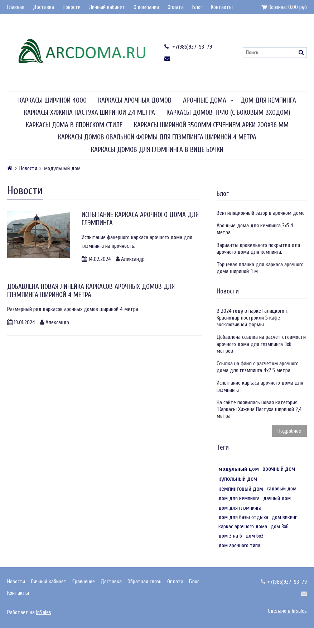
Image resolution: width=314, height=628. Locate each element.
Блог (197, 7)
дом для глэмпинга (239, 508)
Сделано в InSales (287, 611)
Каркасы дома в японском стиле (74, 125)
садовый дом (281, 488)
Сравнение (83, 581)
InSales (43, 612)
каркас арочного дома (242, 526)
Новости (72, 7)
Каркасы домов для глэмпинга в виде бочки (157, 150)
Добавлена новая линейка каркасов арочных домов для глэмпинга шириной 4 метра (91, 291)
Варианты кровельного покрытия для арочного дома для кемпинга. (258, 248)
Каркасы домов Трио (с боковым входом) (228, 113)
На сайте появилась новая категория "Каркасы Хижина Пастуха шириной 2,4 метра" (259, 409)
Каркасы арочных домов (135, 100)
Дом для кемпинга (268, 100)
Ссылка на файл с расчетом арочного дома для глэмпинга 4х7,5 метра (258, 367)
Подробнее (289, 431)
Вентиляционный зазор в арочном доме (261, 213)
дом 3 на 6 (230, 536)
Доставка (43, 7)
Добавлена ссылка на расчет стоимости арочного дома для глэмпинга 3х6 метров (261, 344)
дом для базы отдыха (243, 517)
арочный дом (278, 469)
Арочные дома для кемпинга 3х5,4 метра (255, 229)
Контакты (222, 7)
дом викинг (284, 517)
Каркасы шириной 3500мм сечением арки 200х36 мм (211, 125)
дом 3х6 (280, 526)
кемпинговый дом (240, 489)
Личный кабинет (107, 7)
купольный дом (237, 479)
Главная (15, 7)
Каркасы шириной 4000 (52, 100)
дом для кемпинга (239, 498)
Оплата (176, 7)
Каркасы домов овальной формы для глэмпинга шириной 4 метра (157, 137)
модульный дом (238, 469)
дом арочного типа (239, 545)
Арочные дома (204, 100)
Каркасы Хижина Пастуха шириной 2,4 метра (89, 113)
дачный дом (277, 498)
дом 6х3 (255, 536)
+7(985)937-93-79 (188, 47)
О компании (146, 7)
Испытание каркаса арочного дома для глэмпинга (260, 386)
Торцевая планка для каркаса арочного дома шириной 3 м (260, 268)
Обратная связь (144, 581)
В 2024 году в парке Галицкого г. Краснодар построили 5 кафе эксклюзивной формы (253, 318)
